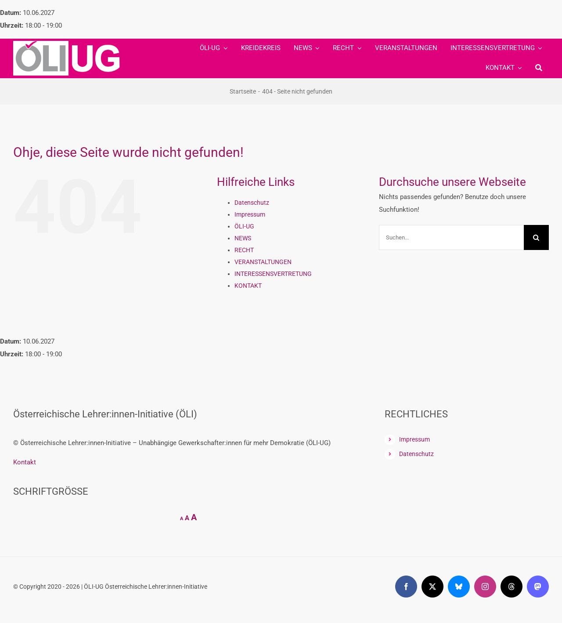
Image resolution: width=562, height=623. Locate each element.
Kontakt (24, 462)
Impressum (249, 214)
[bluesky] (459, 587)
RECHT (244, 250)
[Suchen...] (451, 237)
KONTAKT (248, 285)
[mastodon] (538, 587)
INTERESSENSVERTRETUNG (273, 273)
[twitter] (432, 587)
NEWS (242, 238)
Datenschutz (251, 202)
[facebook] (406, 587)
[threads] (511, 587)
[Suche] (539, 68)
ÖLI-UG (244, 226)
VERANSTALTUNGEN (263, 261)
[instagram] (485, 587)
